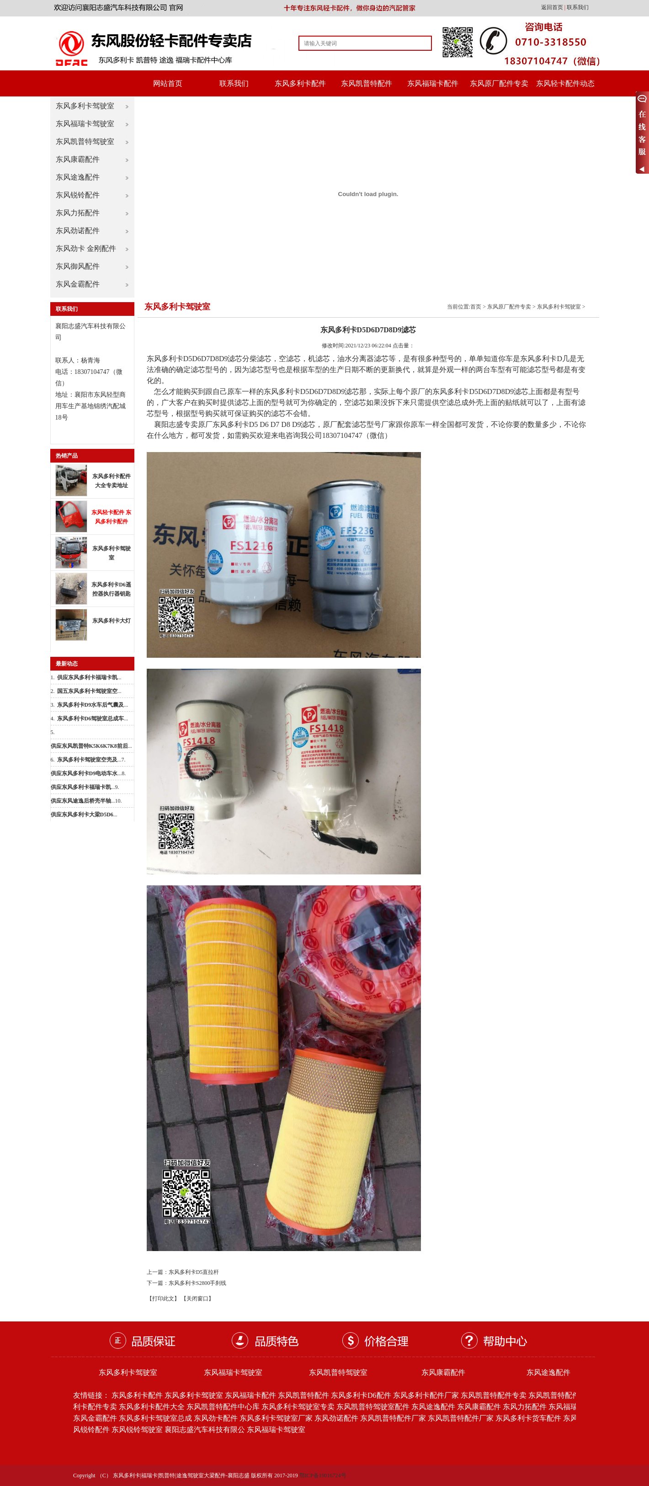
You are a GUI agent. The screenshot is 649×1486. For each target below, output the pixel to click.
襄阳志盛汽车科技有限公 (205, 1429)
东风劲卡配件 (216, 1418)
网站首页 (167, 83)
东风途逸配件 (78, 177)
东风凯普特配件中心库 (223, 1407)
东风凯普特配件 (366, 83)
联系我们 (578, 7)
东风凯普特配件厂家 (393, 1418)
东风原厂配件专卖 (499, 83)
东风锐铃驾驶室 (137, 1429)
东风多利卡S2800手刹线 (198, 1283)
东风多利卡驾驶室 (85, 106)
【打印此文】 (163, 1298)
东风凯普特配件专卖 (494, 1395)
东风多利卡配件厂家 (426, 1395)
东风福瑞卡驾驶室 (85, 124)
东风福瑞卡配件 (432, 83)
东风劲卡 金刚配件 (86, 248)
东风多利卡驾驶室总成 (155, 1418)
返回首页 (552, 7)
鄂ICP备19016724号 (322, 1475)
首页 (475, 307)
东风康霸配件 (78, 159)
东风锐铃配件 (78, 195)
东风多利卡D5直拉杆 (194, 1272)
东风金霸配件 (78, 284)
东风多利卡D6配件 (361, 1395)
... (89, 677)
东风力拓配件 (78, 213)
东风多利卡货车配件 (528, 1418)
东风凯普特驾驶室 (85, 141)
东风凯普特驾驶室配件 (373, 1407)
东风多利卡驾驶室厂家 (276, 1418)
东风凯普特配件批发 (561, 1395)
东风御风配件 (78, 266)
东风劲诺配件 (78, 230)
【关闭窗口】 (197, 1298)
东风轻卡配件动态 (565, 83)
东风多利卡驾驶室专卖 (298, 1407)
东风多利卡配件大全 (152, 1407)
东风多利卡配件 (300, 83)
